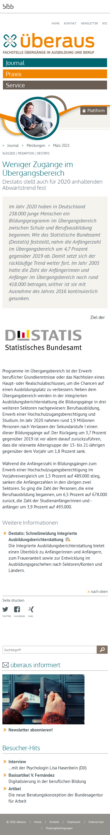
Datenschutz (96, 822)
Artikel (15, 788)
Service (15, 85)
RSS (104, 23)
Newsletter (89, 23)
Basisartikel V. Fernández (32, 775)
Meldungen (36, 145)
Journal (15, 62)
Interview (17, 761)
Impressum (73, 822)
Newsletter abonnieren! (31, 730)
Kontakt (70, 23)
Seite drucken (13, 600)
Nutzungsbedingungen (59, 828)
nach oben (99, 591)
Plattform (96, 110)
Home (56, 23)
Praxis (13, 74)
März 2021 (61, 145)
